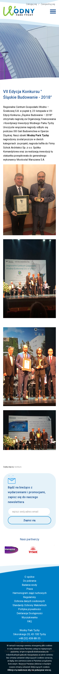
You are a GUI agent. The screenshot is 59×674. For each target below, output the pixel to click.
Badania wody (29, 584)
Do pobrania (29, 580)
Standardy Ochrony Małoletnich (30, 605)
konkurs (18, 467)
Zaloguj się (31, 4)
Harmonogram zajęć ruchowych (30, 593)
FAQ (29, 621)
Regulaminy (29, 597)
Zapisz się (29, 520)
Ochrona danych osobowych (29, 601)
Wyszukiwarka (29, 617)
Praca (29, 588)
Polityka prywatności (29, 609)
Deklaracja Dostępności (29, 613)
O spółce (29, 576)
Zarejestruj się (48, 4)
